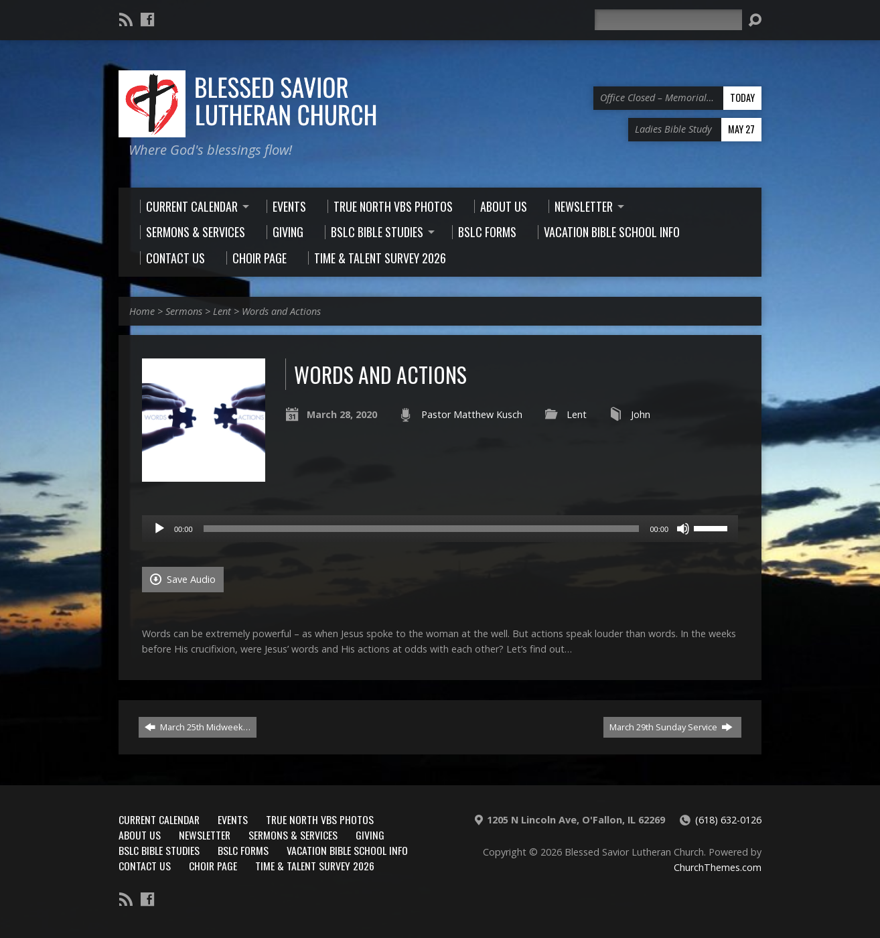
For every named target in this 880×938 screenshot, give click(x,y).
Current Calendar (159, 819)
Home (142, 311)
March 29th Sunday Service (671, 727)
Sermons (183, 311)
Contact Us (145, 866)
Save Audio (183, 579)
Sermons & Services (293, 835)
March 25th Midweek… (197, 727)
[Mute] (683, 528)
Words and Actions (281, 311)
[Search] (668, 19)
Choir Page (213, 866)
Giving (370, 835)
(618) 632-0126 (728, 819)
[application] (440, 528)
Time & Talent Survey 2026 (314, 866)
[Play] (159, 528)
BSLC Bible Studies (159, 850)
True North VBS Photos (320, 819)
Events (233, 819)
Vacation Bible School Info (347, 850)
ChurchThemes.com (717, 867)
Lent (222, 311)
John (640, 414)
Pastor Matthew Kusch (471, 414)
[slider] (422, 528)
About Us (140, 835)
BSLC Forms (243, 850)
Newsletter (204, 835)
